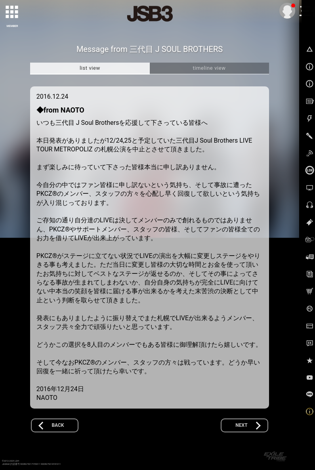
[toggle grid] (12, 12)
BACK (58, 425)
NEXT (241, 425)
